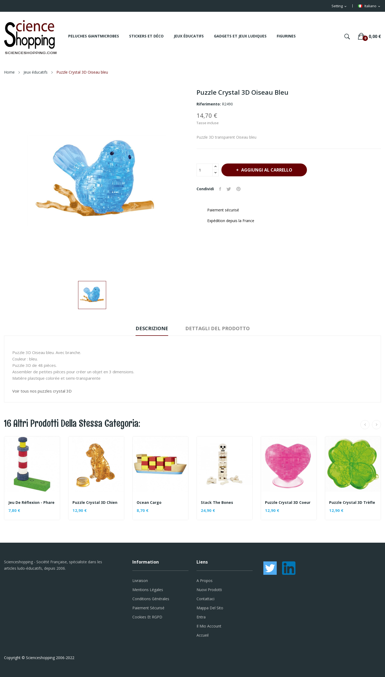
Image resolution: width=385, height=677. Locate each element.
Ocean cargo (149, 502)
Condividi (220, 189)
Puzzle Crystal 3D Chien (94, 502)
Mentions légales (147, 589)
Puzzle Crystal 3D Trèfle (352, 502)
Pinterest (238, 189)
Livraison (140, 580)
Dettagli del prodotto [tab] (217, 328)
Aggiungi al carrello (266, 170)
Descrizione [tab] (152, 328)
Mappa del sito (210, 607)
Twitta (229, 189)
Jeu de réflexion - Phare (31, 502)
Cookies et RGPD (147, 616)
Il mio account (209, 626)
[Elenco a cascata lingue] (369, 6)
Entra (201, 616)
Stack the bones (217, 502)
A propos (205, 580)
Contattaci (205, 598)
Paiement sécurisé (148, 607)
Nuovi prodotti (209, 589)
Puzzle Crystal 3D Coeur (287, 502)
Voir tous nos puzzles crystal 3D (42, 391)
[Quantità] (205, 169)
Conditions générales (150, 598)
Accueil (203, 635)
